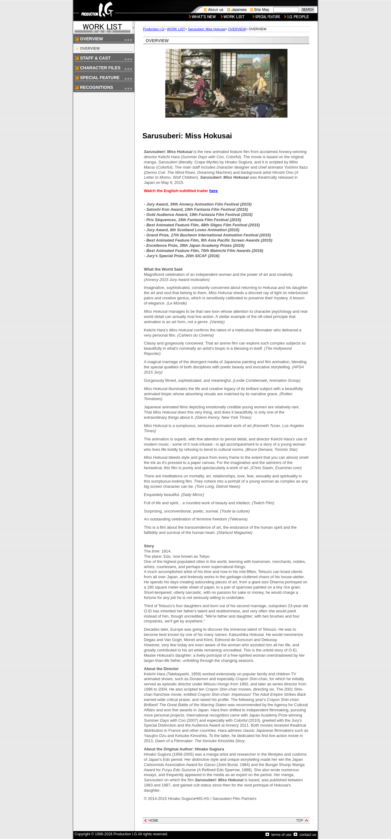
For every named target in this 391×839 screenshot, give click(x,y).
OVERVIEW (90, 48)
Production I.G (153, 29)
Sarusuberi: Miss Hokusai (206, 29)
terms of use (278, 835)
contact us (305, 835)
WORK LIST (176, 29)
